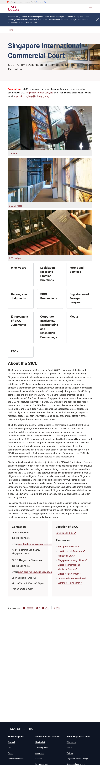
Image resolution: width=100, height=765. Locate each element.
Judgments (39, 753)
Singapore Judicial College (77, 759)
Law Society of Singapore (70, 551)
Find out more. (32, 22)
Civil (9, 748)
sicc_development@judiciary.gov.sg (35, 544)
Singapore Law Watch (68, 573)
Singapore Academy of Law (71, 560)
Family (10, 753)
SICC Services (15, 206)
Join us (70, 748)
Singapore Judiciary (67, 546)
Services (38, 759)
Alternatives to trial (16, 759)
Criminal (11, 742)
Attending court (41, 748)
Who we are (71, 742)
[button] (41, 2)
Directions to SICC (64, 533)
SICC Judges (15, 258)
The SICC (13, 153)
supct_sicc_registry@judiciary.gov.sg (31, 96)
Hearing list (40, 742)
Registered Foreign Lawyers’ (40, 92)
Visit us (70, 753)
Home (10, 30)
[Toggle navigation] (90, 8)
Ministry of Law (65, 555)
